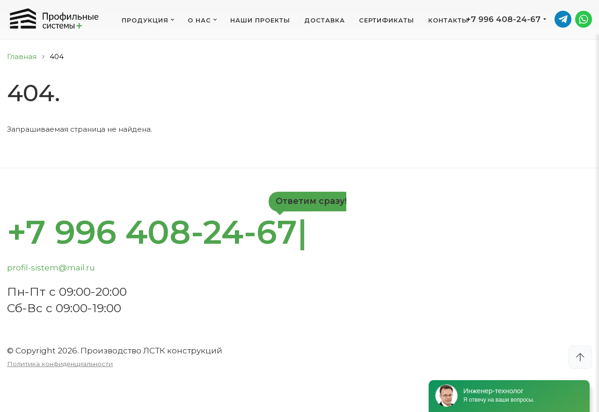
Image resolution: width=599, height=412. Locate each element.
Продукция (145, 20)
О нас (199, 20)
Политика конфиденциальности (60, 363)
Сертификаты (386, 20)
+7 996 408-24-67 (503, 19)
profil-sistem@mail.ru (51, 267)
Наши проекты (260, 20)
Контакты (448, 20)
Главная (22, 56)
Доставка (324, 20)
